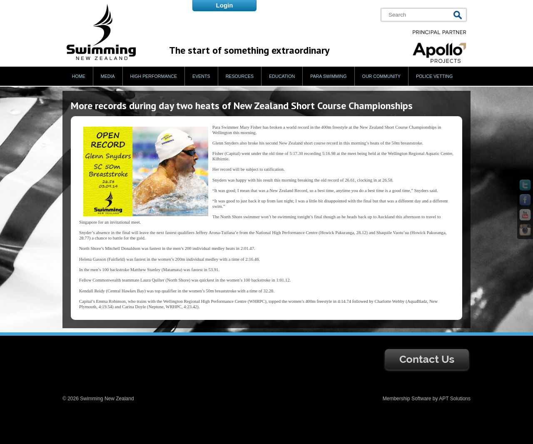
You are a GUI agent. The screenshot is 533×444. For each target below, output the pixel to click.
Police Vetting (434, 76)
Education (282, 76)
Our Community (381, 76)
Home (78, 76)
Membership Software (407, 399)
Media (108, 76)
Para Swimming (328, 76)
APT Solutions (455, 399)
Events (201, 76)
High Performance (153, 76)
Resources (240, 76)
